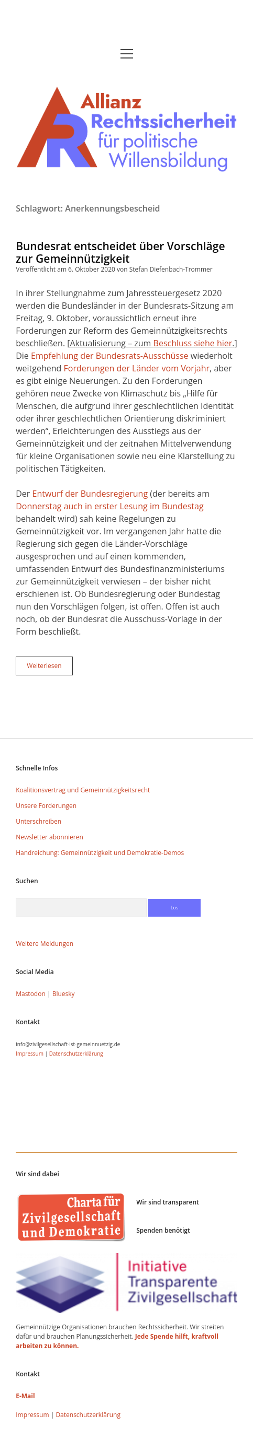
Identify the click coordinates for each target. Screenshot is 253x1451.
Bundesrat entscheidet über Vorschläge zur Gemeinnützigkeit (120, 252)
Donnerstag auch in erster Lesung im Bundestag (109, 506)
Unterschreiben (38, 821)
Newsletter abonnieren (49, 837)
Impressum (29, 1053)
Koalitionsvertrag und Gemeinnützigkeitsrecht (83, 790)
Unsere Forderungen (46, 805)
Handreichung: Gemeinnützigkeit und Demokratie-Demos (100, 852)
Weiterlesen (49, 668)
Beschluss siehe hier (193, 343)
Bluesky (63, 993)
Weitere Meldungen (44, 943)
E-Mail (25, 1395)
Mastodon (31, 993)
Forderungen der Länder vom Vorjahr (137, 368)
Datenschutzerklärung (76, 1053)
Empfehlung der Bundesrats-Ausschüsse (110, 355)
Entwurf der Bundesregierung (90, 493)
